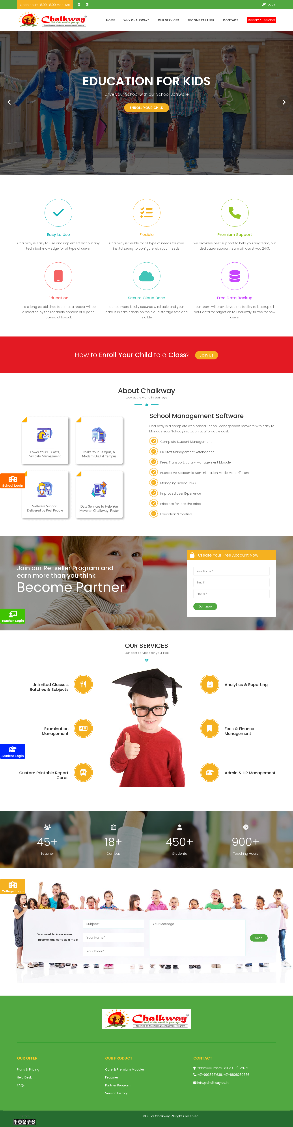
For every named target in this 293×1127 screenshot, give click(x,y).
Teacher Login (13, 616)
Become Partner (201, 20)
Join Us (207, 355)
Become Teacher (261, 20)
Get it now (205, 606)
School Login (12, 481)
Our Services (168, 20)
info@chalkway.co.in (213, 1082)
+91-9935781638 (209, 1075)
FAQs (21, 1085)
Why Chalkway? (136, 20)
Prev (6, 100)
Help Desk (24, 1077)
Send (258, 938)
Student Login (13, 752)
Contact (230, 20)
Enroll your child (146, 107)
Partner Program (118, 1085)
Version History (116, 1093)
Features (112, 1077)
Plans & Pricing (28, 1069)
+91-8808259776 (236, 1075)
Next (281, 100)
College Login (13, 887)
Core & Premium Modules (125, 1069)
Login (269, 4)
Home (110, 20)
